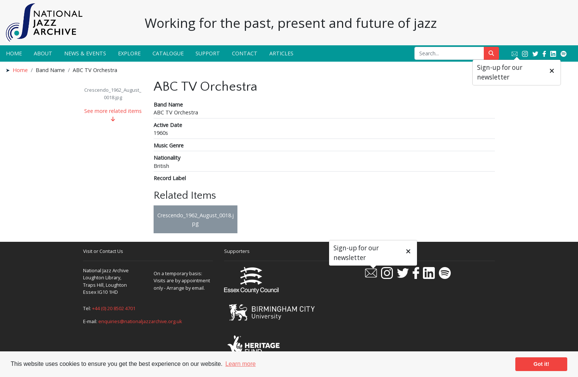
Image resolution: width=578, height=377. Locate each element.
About (43, 53)
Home (14, 53)
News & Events (85, 53)
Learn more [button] (240, 364)
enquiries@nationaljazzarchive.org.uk (140, 321)
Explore (129, 53)
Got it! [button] (541, 364)
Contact (244, 53)
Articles (281, 53)
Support (208, 53)
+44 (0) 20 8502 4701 (113, 308)
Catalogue (168, 53)
